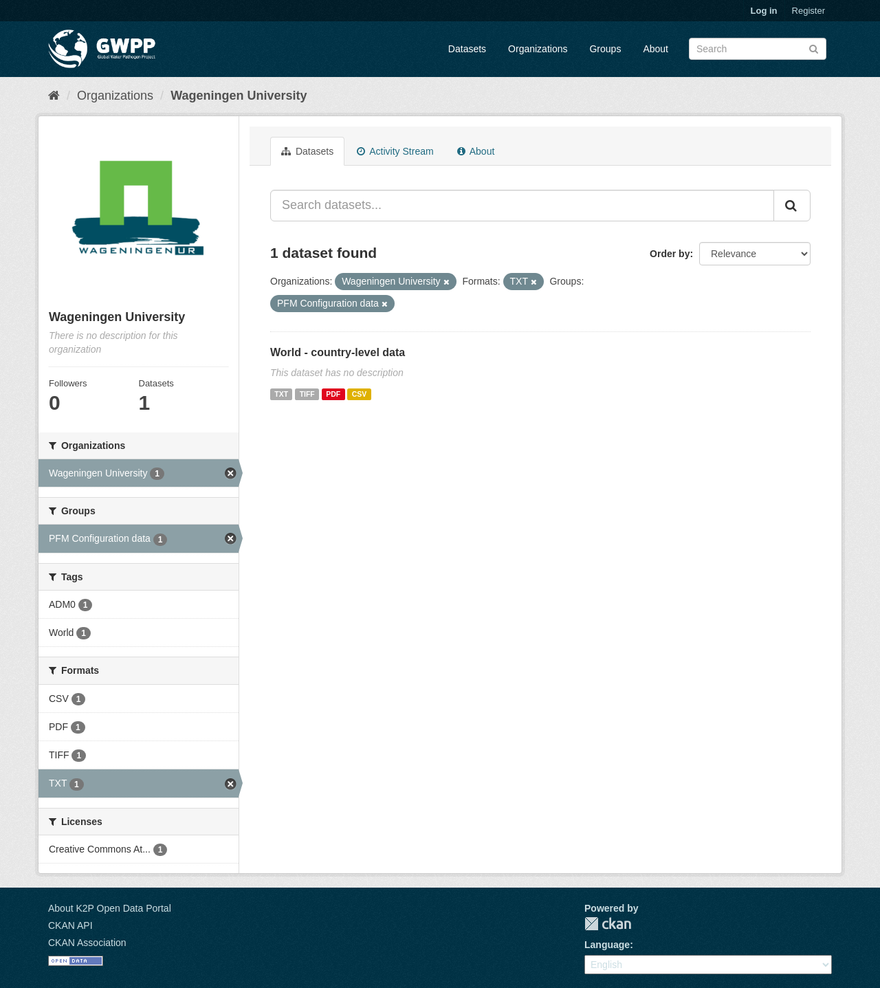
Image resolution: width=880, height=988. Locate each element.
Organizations (537, 48)
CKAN (607, 923)
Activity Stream (395, 151)
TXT (281, 394)
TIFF (307, 394)
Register (808, 11)
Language (607, 944)
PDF (333, 394)
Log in (764, 11)
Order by (670, 253)
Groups (605, 48)
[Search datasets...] (522, 205)
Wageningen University (238, 95)
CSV (359, 394)
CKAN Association (87, 942)
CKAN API (70, 925)
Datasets (467, 48)
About (655, 48)
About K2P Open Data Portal (109, 908)
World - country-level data (337, 352)
